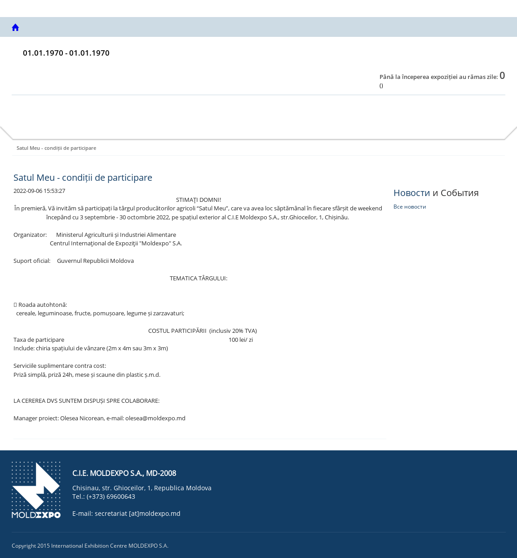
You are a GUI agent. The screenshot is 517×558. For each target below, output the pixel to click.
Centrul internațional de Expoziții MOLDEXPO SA (83, 8)
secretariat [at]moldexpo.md (138, 513)
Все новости (409, 206)
